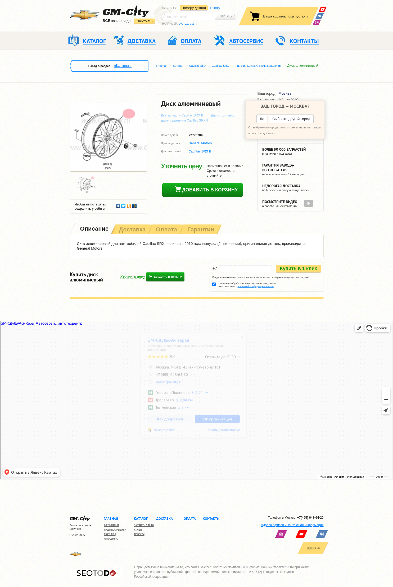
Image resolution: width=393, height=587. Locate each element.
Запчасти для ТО (144, 525)
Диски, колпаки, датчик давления (259, 65)
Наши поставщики (115, 529)
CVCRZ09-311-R (187, 24)
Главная (162, 65)
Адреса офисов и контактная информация (292, 525)
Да (262, 119)
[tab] (94, 229)
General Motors (200, 143)
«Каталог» (123, 66)
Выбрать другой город (291, 119)
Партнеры (110, 534)
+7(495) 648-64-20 (310, 517)
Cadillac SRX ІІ (221, 65)
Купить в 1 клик (298, 268)
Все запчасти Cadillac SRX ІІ (182, 115)
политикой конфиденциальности (256, 286)
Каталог (178, 65)
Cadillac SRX (197, 65)
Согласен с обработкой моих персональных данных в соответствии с (247, 285)
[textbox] (190, 16)
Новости (139, 534)
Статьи (138, 529)
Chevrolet (142, 21)
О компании (111, 525)
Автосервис (111, 538)
